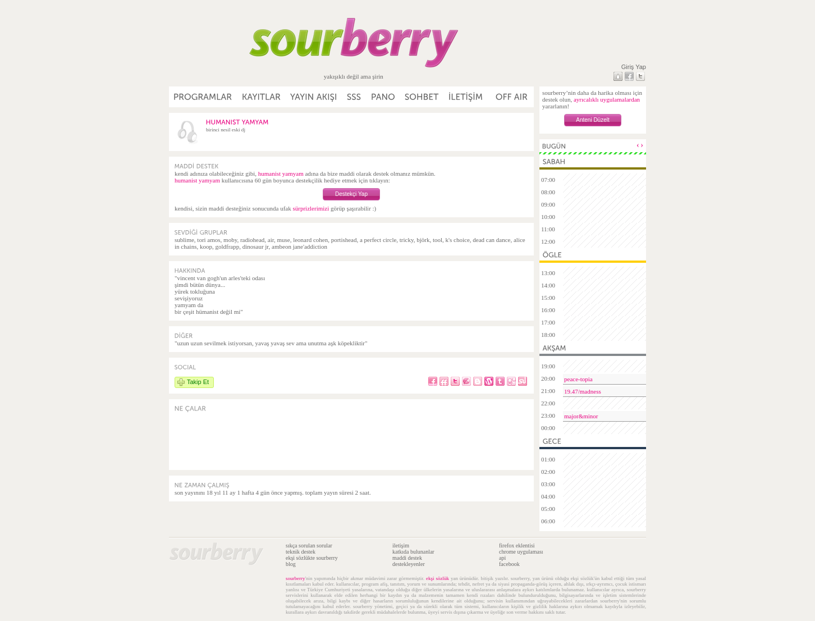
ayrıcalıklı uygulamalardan (607, 99)
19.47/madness (582, 391)
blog (291, 564)
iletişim (400, 545)
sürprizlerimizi (310, 208)
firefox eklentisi (517, 545)
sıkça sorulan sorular (309, 545)
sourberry (295, 578)
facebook (509, 564)
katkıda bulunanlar (413, 552)
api (502, 558)
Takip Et (198, 381)
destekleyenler (408, 564)
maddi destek (407, 558)
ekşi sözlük (437, 578)
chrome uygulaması (521, 552)
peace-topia (578, 379)
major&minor (581, 416)
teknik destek (300, 552)
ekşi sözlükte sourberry (312, 558)
